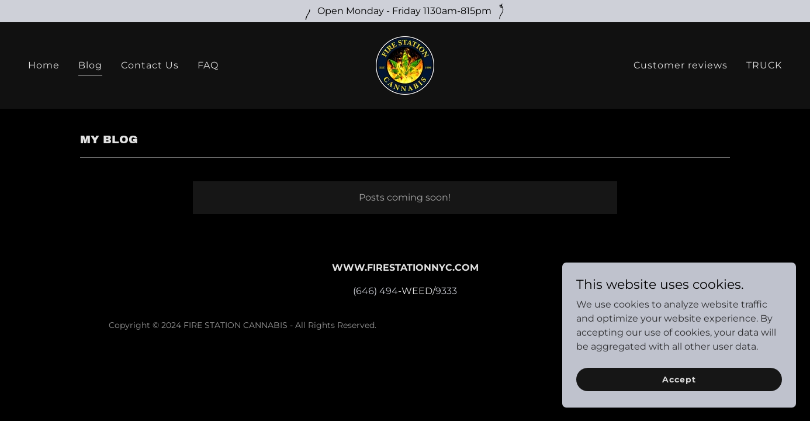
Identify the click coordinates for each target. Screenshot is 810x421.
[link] (405, 64)
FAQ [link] (208, 65)
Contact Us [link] (150, 65)
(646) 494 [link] (375, 290)
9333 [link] (446, 290)
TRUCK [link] (764, 65)
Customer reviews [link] (681, 65)
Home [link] (44, 65)
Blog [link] (90, 65)
